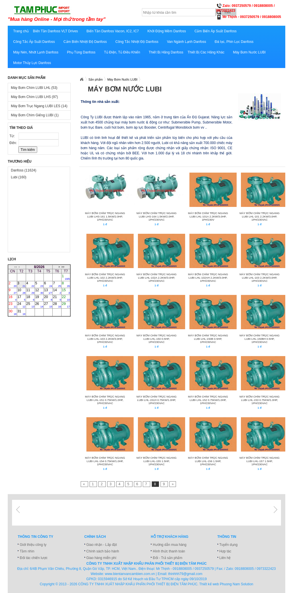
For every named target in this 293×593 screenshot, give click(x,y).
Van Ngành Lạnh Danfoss (186, 42)
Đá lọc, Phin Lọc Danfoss (234, 42)
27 (48, 305)
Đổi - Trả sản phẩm (167, 558)
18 (30, 298)
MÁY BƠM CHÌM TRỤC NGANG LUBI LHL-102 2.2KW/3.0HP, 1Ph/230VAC (105, 277)
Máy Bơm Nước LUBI (249, 52)
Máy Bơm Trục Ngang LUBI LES (39, 106)
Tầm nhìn (27, 551)
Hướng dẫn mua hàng (169, 545)
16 (13, 298)
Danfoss (23, 170)
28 (57, 305)
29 (66, 305)
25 (30, 305)
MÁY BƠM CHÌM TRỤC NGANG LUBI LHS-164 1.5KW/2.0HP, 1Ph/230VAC (156, 216)
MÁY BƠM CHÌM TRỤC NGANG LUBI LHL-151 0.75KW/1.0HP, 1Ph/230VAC (105, 400)
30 (13, 312)
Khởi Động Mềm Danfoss (166, 31)
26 (39, 305)
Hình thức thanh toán (169, 551)
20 (48, 298)
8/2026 (39, 267)
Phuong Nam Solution (236, 584)
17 (21, 298)
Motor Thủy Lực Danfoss (32, 63)
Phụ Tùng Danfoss (81, 52)
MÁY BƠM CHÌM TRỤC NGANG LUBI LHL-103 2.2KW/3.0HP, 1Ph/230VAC (259, 277)
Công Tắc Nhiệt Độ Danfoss (136, 42)
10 (21, 291)
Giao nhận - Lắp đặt (101, 545)
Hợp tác (225, 551)
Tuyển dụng (228, 545)
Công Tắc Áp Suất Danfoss (34, 42)
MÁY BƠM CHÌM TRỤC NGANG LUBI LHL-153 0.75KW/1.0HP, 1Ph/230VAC (259, 400)
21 (57, 298)
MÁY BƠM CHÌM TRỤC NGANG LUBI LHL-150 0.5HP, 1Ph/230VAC (156, 339)
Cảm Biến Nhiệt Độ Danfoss (85, 42)
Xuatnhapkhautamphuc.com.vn (81, 79)
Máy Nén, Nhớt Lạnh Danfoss (35, 52)
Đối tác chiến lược (33, 558)
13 (48, 291)
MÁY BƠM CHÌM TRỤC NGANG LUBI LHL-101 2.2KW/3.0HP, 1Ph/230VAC (259, 216)
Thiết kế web (209, 584)
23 (13, 305)
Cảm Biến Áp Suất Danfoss (216, 31)
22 (66, 298)
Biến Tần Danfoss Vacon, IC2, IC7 (112, 31)
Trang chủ (21, 31)
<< (15, 266)
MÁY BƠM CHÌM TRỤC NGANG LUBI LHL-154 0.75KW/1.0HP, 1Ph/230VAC (105, 461)
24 (21, 305)
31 (21, 312)
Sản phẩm (95, 79)
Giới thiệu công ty (33, 545)
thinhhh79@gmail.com (185, 574)
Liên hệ (225, 558)
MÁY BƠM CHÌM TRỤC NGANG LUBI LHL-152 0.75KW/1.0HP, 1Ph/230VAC (208, 400)
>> (62, 266)
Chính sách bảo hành (102, 551)
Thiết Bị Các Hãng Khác (205, 52)
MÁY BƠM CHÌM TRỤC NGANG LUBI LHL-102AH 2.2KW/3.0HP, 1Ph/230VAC (208, 277)
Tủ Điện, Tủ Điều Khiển (122, 52)
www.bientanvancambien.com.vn (130, 574)
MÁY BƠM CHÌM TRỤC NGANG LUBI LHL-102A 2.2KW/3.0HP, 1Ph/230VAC (156, 277)
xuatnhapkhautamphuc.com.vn (78, 13)
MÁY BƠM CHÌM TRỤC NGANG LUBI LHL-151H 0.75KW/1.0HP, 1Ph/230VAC (156, 400)
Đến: (13, 143)
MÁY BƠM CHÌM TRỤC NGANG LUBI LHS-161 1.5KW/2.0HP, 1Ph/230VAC (105, 216)
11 (30, 291)
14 (57, 291)
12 (39, 291)
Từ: (12, 136)
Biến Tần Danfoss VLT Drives (55, 31)
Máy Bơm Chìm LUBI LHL (34, 88)
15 (66, 291)
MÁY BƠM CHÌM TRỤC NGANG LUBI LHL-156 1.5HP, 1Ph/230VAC (208, 461)
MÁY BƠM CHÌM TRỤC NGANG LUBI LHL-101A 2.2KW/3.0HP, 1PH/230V (208, 216)
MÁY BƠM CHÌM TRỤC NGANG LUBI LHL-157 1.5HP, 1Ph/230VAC (259, 461)
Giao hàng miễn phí (101, 558)
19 (39, 298)
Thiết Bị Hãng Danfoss (166, 52)
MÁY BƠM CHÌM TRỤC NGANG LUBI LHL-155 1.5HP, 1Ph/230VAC (156, 461)
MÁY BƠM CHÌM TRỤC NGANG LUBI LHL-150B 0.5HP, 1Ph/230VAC (208, 339)
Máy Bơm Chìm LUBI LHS (34, 97)
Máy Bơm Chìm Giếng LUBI (35, 115)
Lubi (18, 177)
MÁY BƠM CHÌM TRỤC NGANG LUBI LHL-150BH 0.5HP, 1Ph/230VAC (259, 339)
